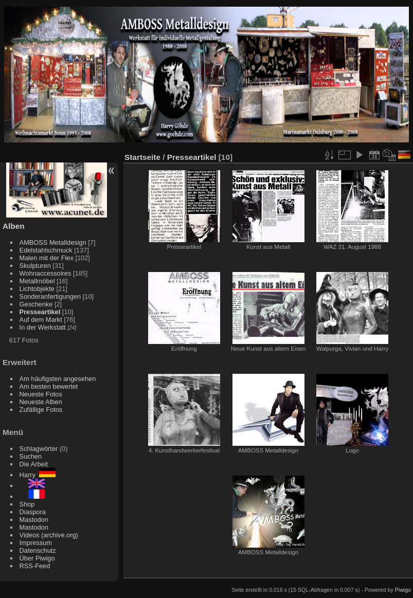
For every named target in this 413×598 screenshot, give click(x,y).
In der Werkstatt (43, 327)
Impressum (36, 543)
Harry (38, 475)
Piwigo (403, 590)
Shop (27, 504)
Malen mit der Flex (47, 258)
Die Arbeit (34, 464)
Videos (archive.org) (49, 535)
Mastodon (34, 519)
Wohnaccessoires (45, 273)
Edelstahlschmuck (46, 250)
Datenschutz (38, 550)
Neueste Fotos (41, 394)
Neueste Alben (41, 402)
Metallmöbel (37, 281)
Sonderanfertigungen (50, 296)
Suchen (31, 456)
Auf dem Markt (41, 319)
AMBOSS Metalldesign (53, 242)
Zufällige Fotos (41, 409)
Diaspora (33, 512)
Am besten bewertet (49, 386)
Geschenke (36, 304)
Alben (14, 226)
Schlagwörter (39, 448)
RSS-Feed (35, 566)
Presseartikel (40, 312)
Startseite (142, 157)
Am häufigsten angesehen (58, 379)
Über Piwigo (37, 558)
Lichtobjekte (37, 289)
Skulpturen (35, 265)
